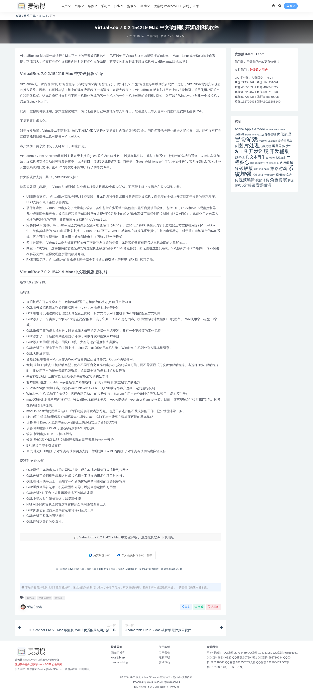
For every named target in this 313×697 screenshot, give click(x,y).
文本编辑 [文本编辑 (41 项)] (270, 157)
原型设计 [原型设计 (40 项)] (272, 140)
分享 (186, 606)
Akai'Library (118, 657)
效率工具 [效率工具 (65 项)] (242, 157)
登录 (290, 6)
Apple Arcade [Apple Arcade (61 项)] (255, 129)
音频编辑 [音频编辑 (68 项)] (263, 185)
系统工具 (30, 16)
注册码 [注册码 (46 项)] (269, 162)
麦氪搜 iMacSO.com (147, 677)
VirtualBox (45, 597)
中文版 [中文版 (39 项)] (260, 134)
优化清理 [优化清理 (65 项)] (284, 134)
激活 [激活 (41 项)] (276, 163)
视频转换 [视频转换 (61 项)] (262, 180)
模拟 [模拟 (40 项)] (252, 163)
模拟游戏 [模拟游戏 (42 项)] (260, 163)
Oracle (31, 597)
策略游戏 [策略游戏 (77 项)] (278, 168)
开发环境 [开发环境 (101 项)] (259, 151)
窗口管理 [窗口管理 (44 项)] (258, 169)
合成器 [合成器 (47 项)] (282, 140)
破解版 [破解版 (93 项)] (246, 168)
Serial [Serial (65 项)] (239, 134)
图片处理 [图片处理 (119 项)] (249, 145)
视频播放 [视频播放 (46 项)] (269, 174)
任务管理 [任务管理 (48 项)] (270, 134)
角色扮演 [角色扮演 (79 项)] (278, 179)
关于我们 (164, 652)
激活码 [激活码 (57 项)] (284, 162)
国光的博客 (118, 652)
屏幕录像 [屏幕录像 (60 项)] (278, 146)
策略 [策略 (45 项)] (266, 169)
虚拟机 (42, 16)
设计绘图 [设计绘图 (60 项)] (248, 185)
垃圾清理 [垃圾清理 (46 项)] (266, 146)
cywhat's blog (119, 662)
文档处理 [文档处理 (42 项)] (280, 157)
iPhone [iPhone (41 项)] (269, 129)
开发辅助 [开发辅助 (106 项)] (279, 151)
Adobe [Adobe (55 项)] (239, 129)
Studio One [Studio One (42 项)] (251, 134)
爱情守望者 (31, 607)
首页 (18, 16)
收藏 (198, 606)
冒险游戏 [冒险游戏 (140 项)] (246, 139)
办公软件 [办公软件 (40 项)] (263, 140)
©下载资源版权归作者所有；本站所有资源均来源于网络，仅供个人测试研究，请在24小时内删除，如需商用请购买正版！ (120, 569)
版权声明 (164, 657)
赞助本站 (164, 662)
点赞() (213, 606)
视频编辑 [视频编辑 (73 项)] (247, 180)
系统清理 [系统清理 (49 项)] (257, 174)
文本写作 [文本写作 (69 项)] (257, 157)
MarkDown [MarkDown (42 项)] (279, 129)
